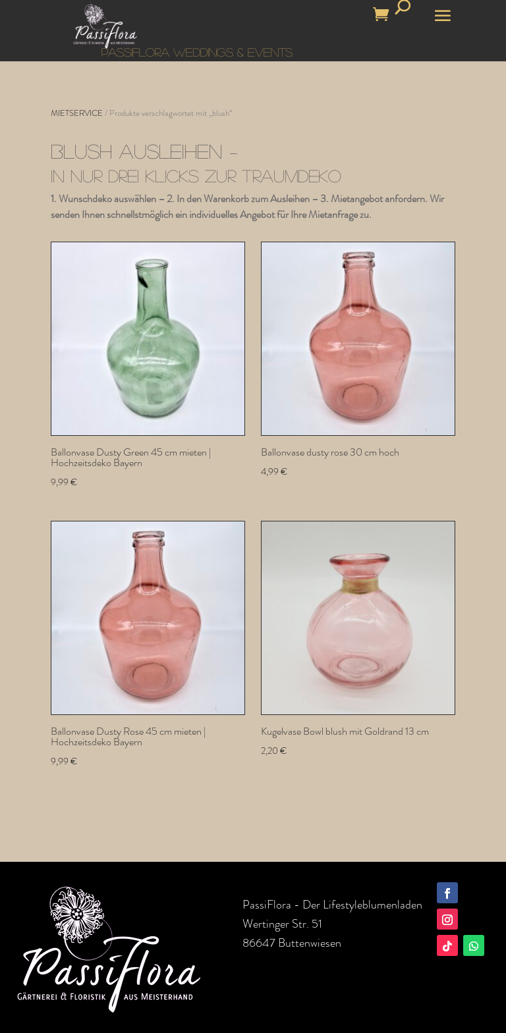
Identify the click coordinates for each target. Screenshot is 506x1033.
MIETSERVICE (77, 113)
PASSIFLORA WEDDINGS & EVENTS (197, 52)
